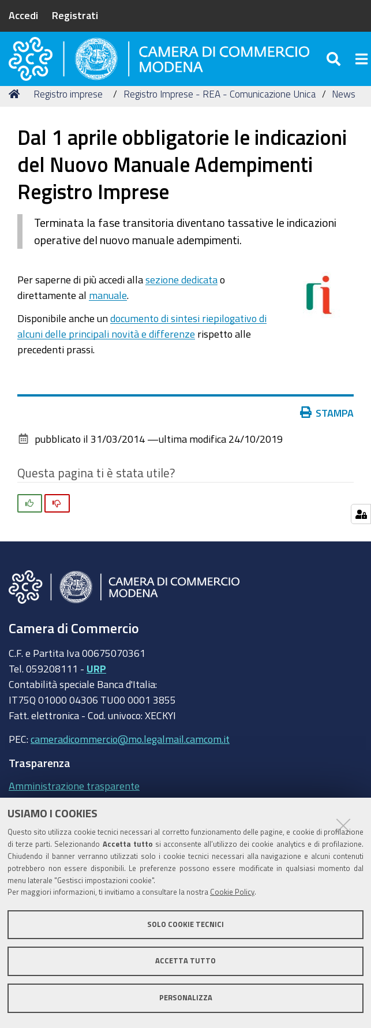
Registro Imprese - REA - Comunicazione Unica (219, 117)
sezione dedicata (181, 302)
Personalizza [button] (185, 997)
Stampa (327, 436)
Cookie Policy (232, 892)
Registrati (75, 15)
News (343, 117)
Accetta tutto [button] (185, 961)
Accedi (23, 15)
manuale (108, 318)
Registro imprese (68, 117)
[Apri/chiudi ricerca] (335, 69)
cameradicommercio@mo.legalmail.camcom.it (130, 762)
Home (16, 117)
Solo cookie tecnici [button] (185, 924)
